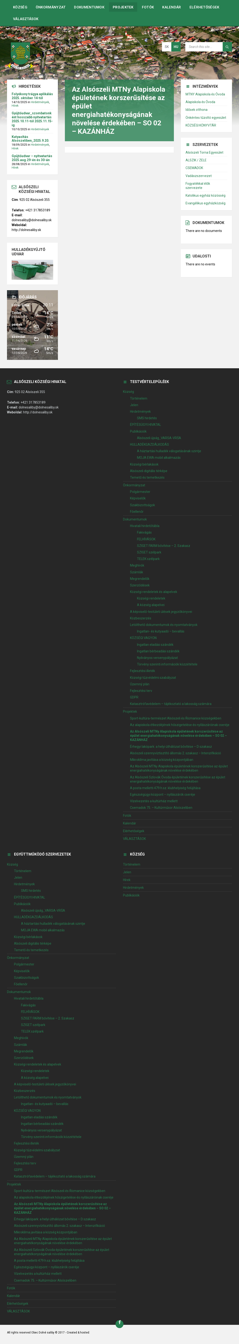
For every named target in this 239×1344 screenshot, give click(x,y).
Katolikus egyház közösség (205, 195)
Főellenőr (137, 511)
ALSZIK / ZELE (196, 160)
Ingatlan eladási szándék (155, 645)
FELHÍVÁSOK (146, 539)
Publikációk (138, 431)
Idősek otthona (196, 110)
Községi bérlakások (144, 464)
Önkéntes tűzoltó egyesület (206, 117)
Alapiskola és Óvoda (200, 102)
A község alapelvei (151, 605)
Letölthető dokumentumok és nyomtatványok (163, 625)
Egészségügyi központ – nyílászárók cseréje (162, 794)
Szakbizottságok (142, 505)
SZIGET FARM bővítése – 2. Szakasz (163, 546)
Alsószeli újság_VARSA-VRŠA (159, 438)
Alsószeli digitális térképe (148, 471)
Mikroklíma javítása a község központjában (161, 760)
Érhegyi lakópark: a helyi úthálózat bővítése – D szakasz (171, 746)
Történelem (138, 398)
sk (167, 47)
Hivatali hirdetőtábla (144, 526)
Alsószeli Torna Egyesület (204, 152)
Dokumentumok (89, 7)
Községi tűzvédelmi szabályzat (153, 677)
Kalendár (171, 7)
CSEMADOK (194, 168)
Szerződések (140, 585)
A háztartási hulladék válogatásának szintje (169, 451)
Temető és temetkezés (147, 477)
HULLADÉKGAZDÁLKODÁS (149, 444)
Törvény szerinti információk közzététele (167, 664)
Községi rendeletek (151, 598)
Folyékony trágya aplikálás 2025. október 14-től (32, 96)
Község (20, 7)
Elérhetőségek (204, 7)
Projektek (123, 7)
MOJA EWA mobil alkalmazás (159, 457)
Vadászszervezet (199, 176)
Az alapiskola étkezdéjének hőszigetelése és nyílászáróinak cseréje (179, 725)
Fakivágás (144, 532)
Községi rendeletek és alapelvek (153, 592)
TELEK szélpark (148, 559)
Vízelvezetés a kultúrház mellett (154, 801)
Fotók (148, 7)
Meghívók (137, 565)
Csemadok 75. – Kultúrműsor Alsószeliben (161, 807)
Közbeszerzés (140, 618)
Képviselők (138, 498)
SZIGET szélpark (149, 552)
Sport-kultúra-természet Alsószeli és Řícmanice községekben (175, 718)
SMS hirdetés (147, 418)
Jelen (134, 405)
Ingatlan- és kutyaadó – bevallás (160, 631)
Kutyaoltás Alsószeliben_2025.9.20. (30, 139)
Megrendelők (139, 579)
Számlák (136, 572)
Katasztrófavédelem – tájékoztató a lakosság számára (170, 704)
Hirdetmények (40, 102)
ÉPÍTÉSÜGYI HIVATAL (145, 424)
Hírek (15, 105)
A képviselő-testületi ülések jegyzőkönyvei (161, 612)
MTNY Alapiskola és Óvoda (205, 94)
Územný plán (139, 684)
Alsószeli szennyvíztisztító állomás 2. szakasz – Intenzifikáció (175, 753)
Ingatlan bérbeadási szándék (158, 651)
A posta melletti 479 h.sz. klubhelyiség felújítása (165, 788)
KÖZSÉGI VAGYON (143, 638)
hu (176, 47)
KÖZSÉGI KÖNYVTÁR (201, 125)
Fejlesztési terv (141, 691)
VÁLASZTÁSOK (25, 19)
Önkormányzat (51, 7)
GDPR (134, 697)
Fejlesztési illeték (142, 671)
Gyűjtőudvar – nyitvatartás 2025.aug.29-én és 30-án (32, 158)
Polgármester (140, 492)
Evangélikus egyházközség (205, 203)
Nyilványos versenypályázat (157, 658)
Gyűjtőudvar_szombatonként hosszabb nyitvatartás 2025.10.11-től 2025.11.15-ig (32, 119)
